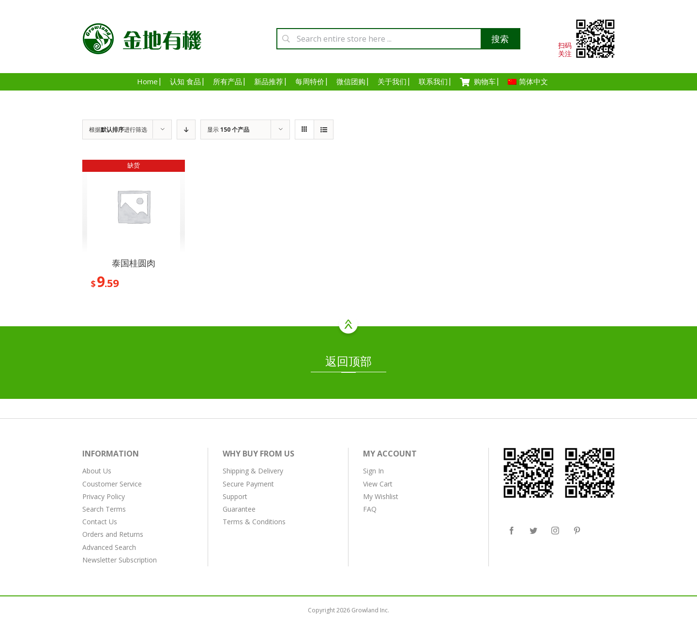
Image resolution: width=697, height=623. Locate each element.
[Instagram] (555, 530)
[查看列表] (323, 129)
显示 (228, 129)
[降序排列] (186, 129)
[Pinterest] (577, 530)
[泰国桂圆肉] (133, 206)
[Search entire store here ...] (398, 38)
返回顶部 (348, 362)
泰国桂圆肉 (133, 263)
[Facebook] (511, 530)
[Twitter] (533, 530)
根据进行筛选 (118, 129)
